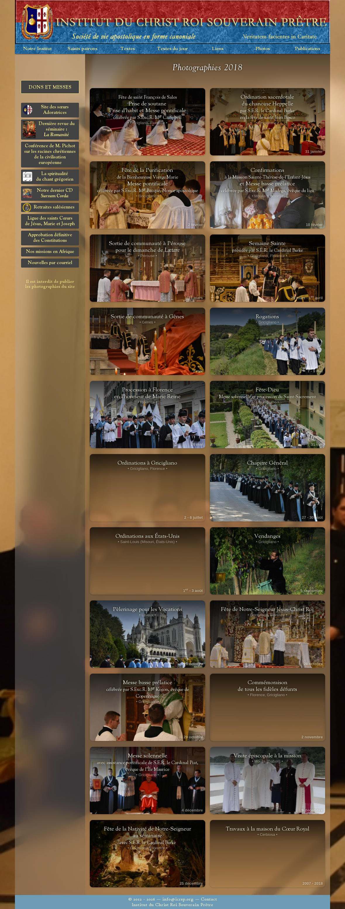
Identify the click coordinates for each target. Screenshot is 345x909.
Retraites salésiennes (49, 207)
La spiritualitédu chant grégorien (48, 177)
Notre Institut (37, 48)
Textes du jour (172, 48)
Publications (307, 48)
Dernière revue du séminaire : (49, 129)
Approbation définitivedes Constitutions (50, 238)
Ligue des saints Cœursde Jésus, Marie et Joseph (50, 221)
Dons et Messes (50, 87)
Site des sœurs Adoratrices (46, 110)
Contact (209, 899)
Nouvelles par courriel (50, 263)
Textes (127, 48)
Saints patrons (82, 48)
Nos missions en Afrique (50, 251)
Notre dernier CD (48, 193)
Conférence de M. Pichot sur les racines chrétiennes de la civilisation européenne (50, 154)
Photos (263, 48)
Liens (217, 48)
